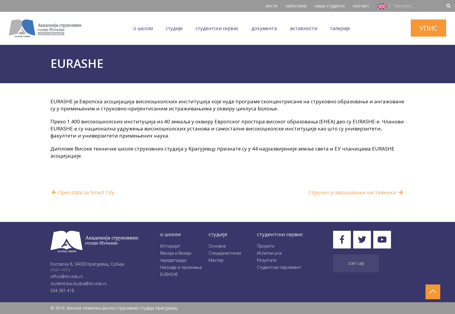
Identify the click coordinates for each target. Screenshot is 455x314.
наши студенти (330, 6)
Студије (174, 28)
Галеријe (340, 28)
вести (271, 6)
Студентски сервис (217, 28)
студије (218, 234)
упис (429, 28)
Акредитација (173, 260)
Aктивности (303, 28)
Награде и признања (181, 267)
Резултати (266, 260)
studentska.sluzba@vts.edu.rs (78, 283)
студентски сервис (280, 234)
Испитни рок (269, 253)
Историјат (170, 246)
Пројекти (265, 246)
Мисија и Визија (175, 253)
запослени (296, 6)
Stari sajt (356, 263)
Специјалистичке (225, 253)
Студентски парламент (279, 267)
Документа (264, 28)
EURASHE (169, 274)
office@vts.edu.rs (66, 276)
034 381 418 (62, 290)
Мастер (216, 260)
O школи (143, 28)
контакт (361, 6)
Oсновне (217, 246)
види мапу (60, 269)
